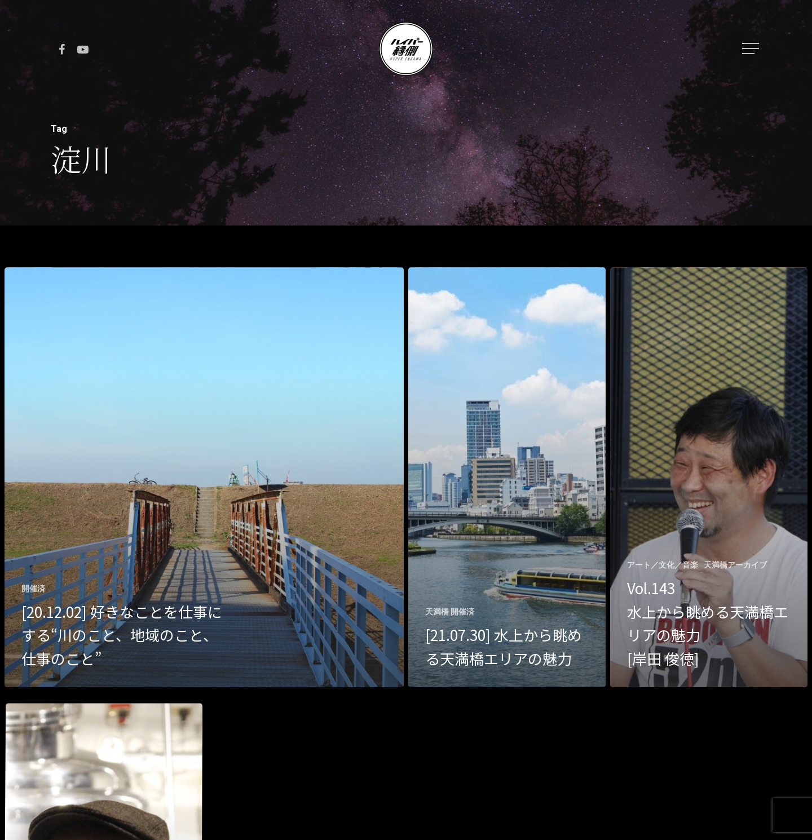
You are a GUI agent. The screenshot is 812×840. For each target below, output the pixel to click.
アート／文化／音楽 (662, 564)
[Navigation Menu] (751, 48)
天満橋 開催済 (449, 611)
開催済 (33, 588)
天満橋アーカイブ (735, 564)
